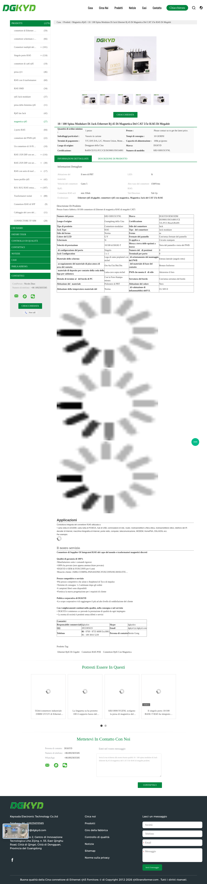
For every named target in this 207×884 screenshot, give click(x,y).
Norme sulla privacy (97, 857)
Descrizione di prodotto (112, 159)
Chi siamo (17, 228)
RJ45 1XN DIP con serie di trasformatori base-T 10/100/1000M (31, 154)
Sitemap (90, 850)
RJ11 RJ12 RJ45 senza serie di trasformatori (31, 187)
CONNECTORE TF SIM (30, 220)
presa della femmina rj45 (30, 105)
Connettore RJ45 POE (91, 652)
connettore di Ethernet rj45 (30, 30)
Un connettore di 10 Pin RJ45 (30, 146)
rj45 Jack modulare (30, 96)
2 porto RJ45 (30, 129)
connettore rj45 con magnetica (117, 652)
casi (14, 260)
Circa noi (103, 8)
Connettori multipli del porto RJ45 (30, 47)
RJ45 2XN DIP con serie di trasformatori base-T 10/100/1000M (31, 163)
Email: (28, 830)
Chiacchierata (177, 7)
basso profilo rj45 (30, 179)
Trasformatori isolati (30, 196)
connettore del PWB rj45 (30, 138)
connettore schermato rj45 (30, 39)
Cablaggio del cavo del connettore (30, 212)
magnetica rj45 (30, 121)
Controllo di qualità (25, 241)
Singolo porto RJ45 (30, 55)
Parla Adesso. (20, 266)
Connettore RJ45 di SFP (30, 204)
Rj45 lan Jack (30, 113)
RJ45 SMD (30, 88)
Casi (144, 8)
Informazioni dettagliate (73, 159)
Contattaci (18, 247)
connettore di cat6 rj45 (30, 63)
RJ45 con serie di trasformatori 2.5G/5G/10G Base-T (31, 171)
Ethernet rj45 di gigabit (68, 652)
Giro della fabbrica (96, 830)
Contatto (157, 8)
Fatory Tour (19, 234)
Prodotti (119, 8)
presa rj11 (30, 72)
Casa (90, 8)
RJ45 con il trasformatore (30, 80)
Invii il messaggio (152, 867)
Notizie (132, 8)
